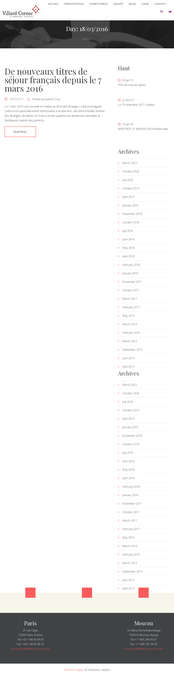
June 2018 (128, 239)
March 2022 (129, 163)
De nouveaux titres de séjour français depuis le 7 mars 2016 (53, 80)
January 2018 (130, 273)
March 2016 (129, 324)
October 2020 (130, 171)
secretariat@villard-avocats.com (30, 649)
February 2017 (131, 307)
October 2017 (130, 290)
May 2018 (128, 248)
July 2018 (127, 231)
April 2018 (128, 256)
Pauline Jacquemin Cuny (46, 99)
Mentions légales (74, 670)
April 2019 (128, 197)
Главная (86, 39)
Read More (20, 131)
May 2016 (128, 316)
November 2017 (132, 282)
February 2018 (131, 265)
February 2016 (131, 333)
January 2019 (130, 205)
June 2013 (128, 358)
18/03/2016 (16, 99)
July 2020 (127, 180)
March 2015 (129, 341)
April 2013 (128, 366)
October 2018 (130, 222)
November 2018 (132, 214)
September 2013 (132, 349)
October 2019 (130, 188)
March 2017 (129, 299)
